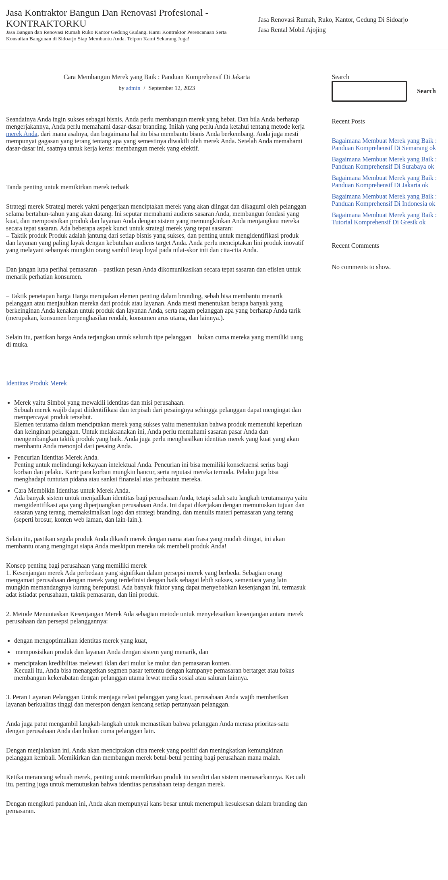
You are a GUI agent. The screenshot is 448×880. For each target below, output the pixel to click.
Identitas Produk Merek (36, 383)
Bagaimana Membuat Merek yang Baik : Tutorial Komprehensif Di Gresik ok (384, 218)
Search (340, 76)
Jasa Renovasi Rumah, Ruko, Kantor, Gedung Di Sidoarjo (333, 19)
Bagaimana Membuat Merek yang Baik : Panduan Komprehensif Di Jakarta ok (384, 181)
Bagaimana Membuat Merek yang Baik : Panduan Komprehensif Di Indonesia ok (384, 200)
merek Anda (21, 133)
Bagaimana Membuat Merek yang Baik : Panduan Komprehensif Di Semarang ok (384, 144)
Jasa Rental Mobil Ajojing (292, 29)
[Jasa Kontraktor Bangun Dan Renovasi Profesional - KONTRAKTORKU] (126, 24)
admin (133, 88)
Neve (13, 871)
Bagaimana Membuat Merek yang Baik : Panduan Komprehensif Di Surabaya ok (384, 163)
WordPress (70, 871)
